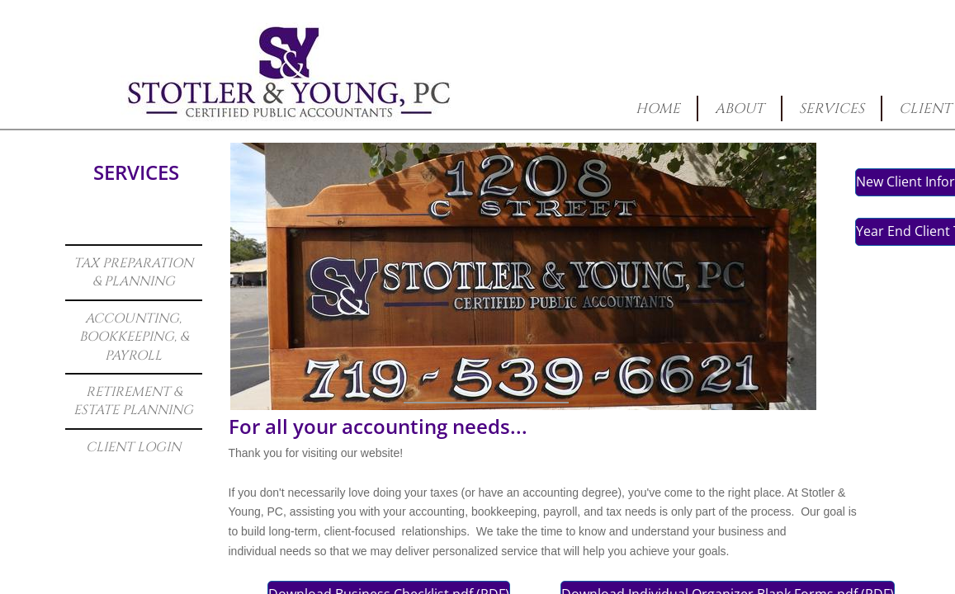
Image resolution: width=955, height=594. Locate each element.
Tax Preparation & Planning (133, 272)
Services (831, 108)
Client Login (133, 447)
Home (658, 108)
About (739, 108)
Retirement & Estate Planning (133, 401)
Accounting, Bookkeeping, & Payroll (133, 337)
